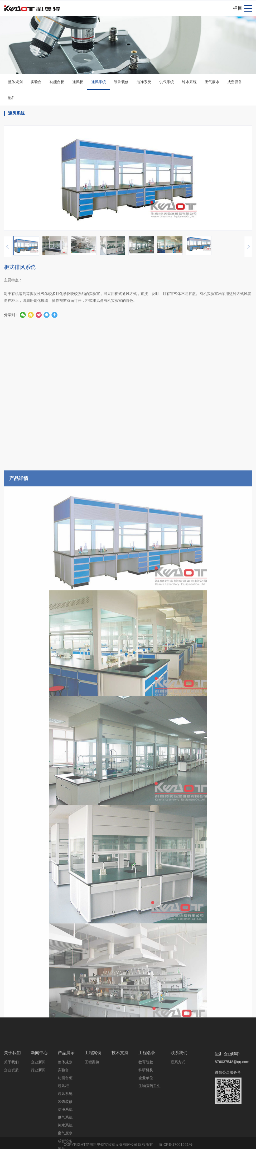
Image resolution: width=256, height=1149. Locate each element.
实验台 (36, 83)
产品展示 (66, 1088)
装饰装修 (121, 83)
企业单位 (145, 1113)
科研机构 (145, 1105)
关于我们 (12, 1088)
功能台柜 (57, 83)
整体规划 (15, 83)
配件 (11, 98)
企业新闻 (38, 1097)
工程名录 (146, 1088)
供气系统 (166, 83)
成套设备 (234, 83)
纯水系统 (189, 83)
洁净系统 (144, 83)
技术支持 (120, 1088)
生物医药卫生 (149, 1121)
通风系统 (98, 86)
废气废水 (212, 83)
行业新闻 (38, 1105)
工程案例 (93, 1088)
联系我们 (179, 1088)
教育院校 (145, 1097)
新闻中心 (39, 1088)
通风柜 (77, 83)
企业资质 (11, 1105)
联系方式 (178, 1097)
